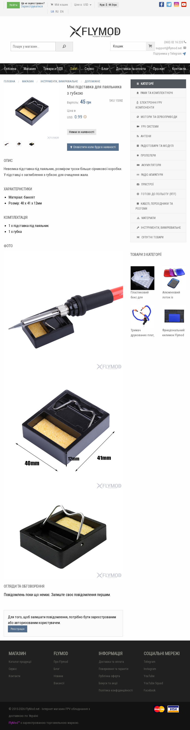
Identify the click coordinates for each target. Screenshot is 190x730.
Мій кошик (59, 4)
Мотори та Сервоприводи (156, 117)
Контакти (179, 69)
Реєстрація (17, 629)
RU (57, 11)
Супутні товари (150, 237)
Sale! (73, 69)
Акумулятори (148, 165)
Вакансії (59, 683)
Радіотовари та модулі (155, 146)
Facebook (150, 690)
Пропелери (146, 155)
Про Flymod (61, 662)
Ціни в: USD (83, 4)
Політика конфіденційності (116, 690)
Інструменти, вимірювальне (158, 227)
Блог (105, 69)
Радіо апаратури (149, 174)
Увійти (13, 5)
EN (62, 11)
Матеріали (146, 218)
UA (52, 11)
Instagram (150, 669)
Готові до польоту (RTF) (156, 194)
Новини (58, 676)
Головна (10, 69)
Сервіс (89, 69)
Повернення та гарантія (113, 669)
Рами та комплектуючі (154, 93)
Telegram (149, 662)
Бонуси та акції (108, 683)
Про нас (159, 69)
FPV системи (147, 126)
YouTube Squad (153, 683)
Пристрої (145, 184)
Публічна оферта (109, 676)
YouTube (149, 676)
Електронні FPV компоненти (149, 104)
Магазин (30, 69)
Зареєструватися (32, 6)
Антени (143, 136)
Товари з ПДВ (53, 69)
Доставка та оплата (131, 69)
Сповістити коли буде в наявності (93, 147)
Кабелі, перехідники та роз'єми (154, 205)
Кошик (134, 46)
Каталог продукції (20, 662)
